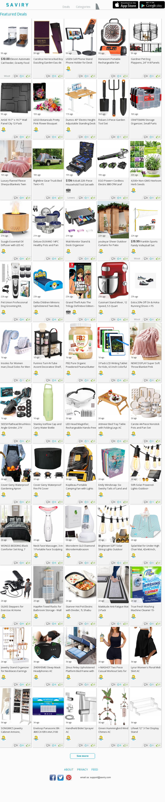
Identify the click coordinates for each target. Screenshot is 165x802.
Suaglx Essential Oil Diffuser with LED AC (12, 243)
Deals (66, 6)
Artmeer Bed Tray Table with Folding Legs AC (112, 425)
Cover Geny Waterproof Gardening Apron (15, 486)
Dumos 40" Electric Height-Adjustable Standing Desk (81, 121)
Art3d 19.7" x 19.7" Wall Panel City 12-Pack (14, 121)
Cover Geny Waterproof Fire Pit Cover (47, 486)
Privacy (82, 769)
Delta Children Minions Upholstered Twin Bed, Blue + (46, 306)
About (68, 769)
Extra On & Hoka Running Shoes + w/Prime (145, 306)
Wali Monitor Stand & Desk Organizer (78, 243)
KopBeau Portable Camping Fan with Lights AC (79, 488)
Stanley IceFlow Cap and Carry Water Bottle (47, 425)
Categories (83, 6)
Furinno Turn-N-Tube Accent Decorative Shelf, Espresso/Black (47, 366)
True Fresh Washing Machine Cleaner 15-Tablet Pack (143, 610)
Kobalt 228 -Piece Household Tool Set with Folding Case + (80, 184)
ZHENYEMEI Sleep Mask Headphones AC (47, 669)
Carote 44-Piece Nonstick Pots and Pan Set (145, 425)
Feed (94, 769)
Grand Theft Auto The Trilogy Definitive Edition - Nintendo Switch (80, 306)
